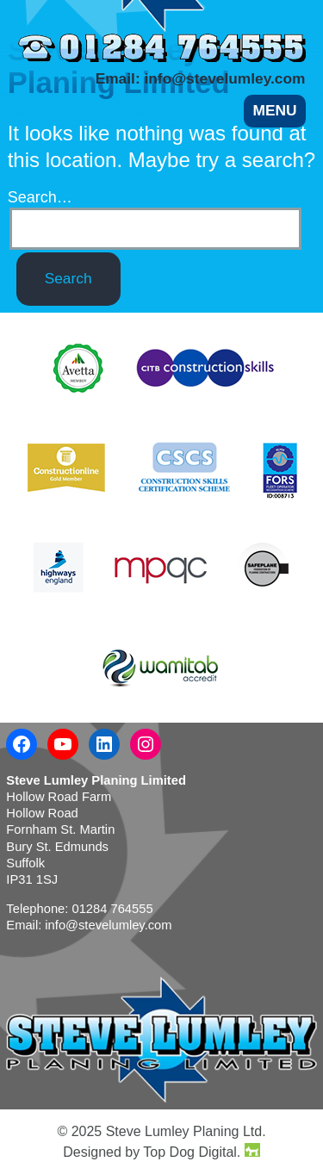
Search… (40, 197)
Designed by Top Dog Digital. (161, 1151)
